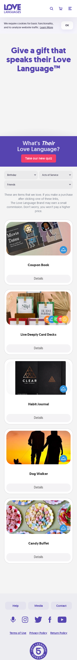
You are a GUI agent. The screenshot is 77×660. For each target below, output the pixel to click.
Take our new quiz (38, 158)
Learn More (46, 27)
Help (16, 606)
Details (38, 278)
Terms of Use (18, 633)
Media (38, 606)
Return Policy (58, 633)
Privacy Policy (38, 633)
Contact (61, 606)
